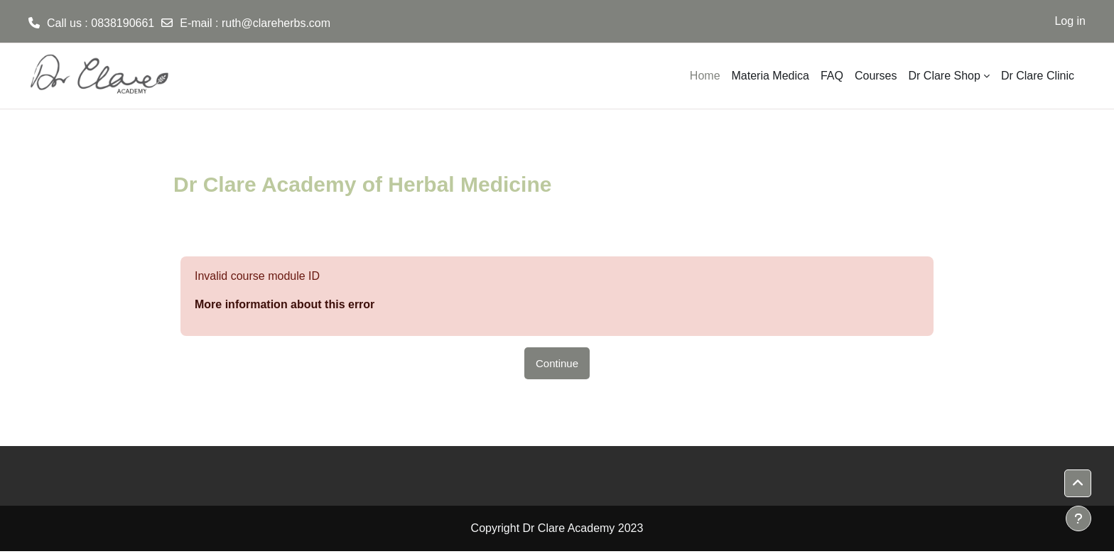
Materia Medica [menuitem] (770, 76)
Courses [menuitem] (876, 76)
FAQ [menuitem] (832, 76)
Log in (1070, 21)
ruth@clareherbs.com (276, 23)
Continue (557, 363)
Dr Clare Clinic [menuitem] (1037, 76)
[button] (1077, 483)
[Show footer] (1078, 518)
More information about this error (284, 304)
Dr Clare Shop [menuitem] (944, 76)
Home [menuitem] (705, 76)
